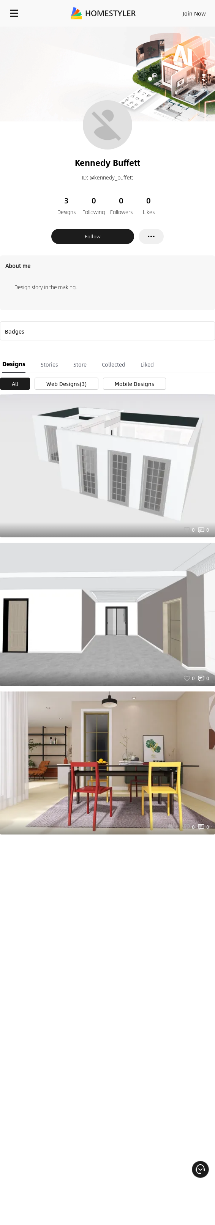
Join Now (194, 13)
